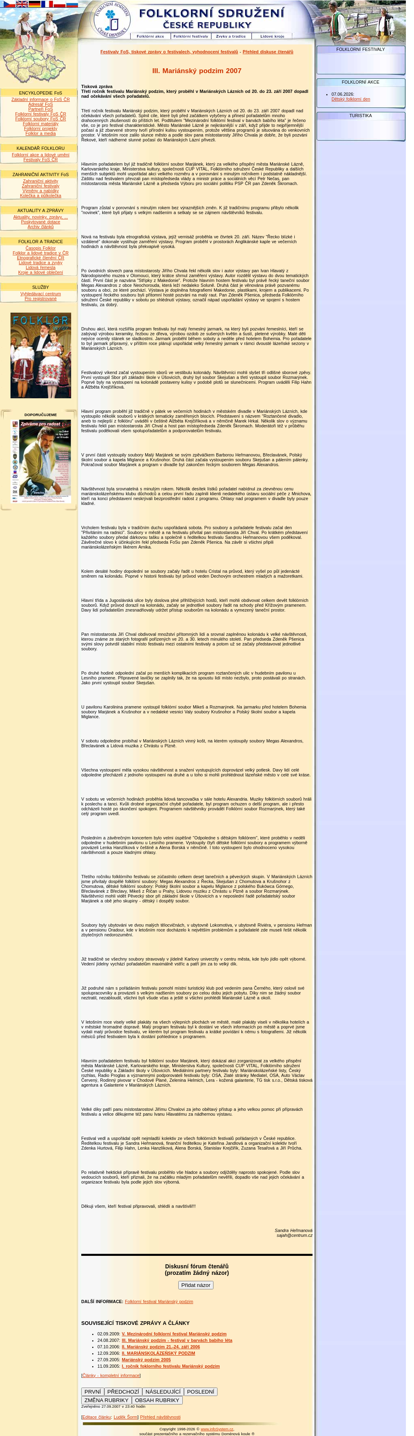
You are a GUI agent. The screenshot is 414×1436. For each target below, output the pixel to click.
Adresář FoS (40, 104)
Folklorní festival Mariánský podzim (159, 1301)
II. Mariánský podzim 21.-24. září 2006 (161, 1346)
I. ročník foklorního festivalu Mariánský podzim (171, 1366)
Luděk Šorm (125, 1417)
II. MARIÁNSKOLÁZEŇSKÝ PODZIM (158, 1353)
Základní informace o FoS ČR (40, 99)
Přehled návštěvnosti (160, 1417)
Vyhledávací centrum (40, 293)
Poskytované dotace (40, 221)
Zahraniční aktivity (40, 181)
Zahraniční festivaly (40, 185)
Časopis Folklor (40, 248)
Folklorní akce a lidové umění (41, 154)
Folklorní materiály (40, 123)
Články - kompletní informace (110, 1375)
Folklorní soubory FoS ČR (40, 118)
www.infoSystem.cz (217, 1429)
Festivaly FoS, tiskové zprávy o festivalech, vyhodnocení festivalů (169, 51)
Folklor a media (40, 133)
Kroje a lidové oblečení (40, 272)
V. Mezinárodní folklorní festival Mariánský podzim (174, 1333)
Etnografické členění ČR (40, 257)
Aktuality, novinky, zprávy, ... (40, 216)
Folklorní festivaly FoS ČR (40, 113)
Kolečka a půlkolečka (40, 195)
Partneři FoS (40, 109)
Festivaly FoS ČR (40, 159)
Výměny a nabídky (41, 190)
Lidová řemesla (40, 267)
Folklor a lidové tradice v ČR (40, 252)
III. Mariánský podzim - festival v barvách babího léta (177, 1340)
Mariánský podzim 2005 (146, 1359)
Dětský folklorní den (351, 99)
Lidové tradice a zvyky (41, 262)
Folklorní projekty (40, 128)
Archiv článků (40, 226)
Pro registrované (41, 298)
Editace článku (96, 1417)
